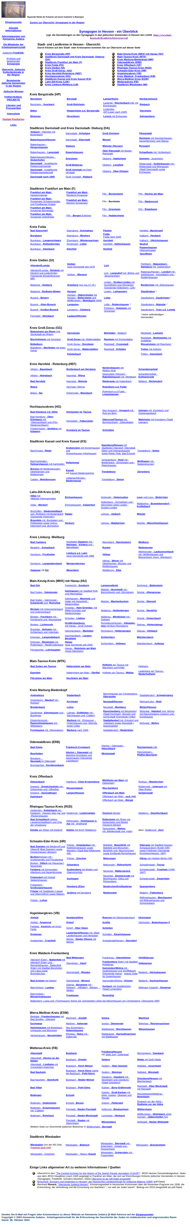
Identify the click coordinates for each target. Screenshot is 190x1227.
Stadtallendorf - (156, 695)
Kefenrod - (115, 1109)
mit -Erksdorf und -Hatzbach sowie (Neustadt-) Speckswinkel (120, 723)
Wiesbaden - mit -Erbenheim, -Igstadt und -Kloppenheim (116, 1146)
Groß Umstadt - (79, 176)
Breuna (34, 468)
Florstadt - (81, 1109)
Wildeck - (150, 381)
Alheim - (41, 369)
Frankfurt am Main (40, 192)
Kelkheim (143, 666)
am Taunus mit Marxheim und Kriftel (115, 666)
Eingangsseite (144, 1214)
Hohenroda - (79, 393)
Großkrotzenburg (75, 623)
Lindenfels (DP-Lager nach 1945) (115, 110)
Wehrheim (144, 419)
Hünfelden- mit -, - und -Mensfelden (80, 544)
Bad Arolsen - (42, 987)
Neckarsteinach (148, 98)
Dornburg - (42, 554)
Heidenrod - (80, 813)
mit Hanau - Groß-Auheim (79, 625)
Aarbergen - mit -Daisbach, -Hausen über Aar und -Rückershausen (47, 813)
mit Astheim (151, 349)
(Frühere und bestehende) (13, 61)
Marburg (71, 730)
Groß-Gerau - (80, 344)
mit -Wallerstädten (84, 339)
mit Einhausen (115, 116)
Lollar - (116, 304)
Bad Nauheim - (44, 1079)
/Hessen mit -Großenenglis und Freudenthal (46, 858)
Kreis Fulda (38, 226)
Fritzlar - (76, 858)
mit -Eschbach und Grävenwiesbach (153, 412)
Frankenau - (116, 957)
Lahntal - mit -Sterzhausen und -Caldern (81, 714)
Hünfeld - (151, 230)
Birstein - (41, 624)
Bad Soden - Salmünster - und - (45, 601)
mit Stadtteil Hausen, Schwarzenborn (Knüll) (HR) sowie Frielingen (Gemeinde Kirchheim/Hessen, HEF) (156, 849)
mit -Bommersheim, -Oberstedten (117, 421)
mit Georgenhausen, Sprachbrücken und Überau (156, 139)
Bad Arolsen (37, 980)
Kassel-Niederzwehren (82, 473)
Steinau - (150, 624)
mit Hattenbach (117, 381)
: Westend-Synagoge (77, 194)
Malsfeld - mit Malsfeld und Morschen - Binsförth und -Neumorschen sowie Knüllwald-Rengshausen (119, 849)
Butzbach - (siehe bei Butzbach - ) (82, 1072)
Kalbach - (150, 235)
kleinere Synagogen (77, 201)
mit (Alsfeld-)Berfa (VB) (159, 858)
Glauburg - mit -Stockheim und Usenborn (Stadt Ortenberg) (116, 1080)
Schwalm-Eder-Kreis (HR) (48, 841)
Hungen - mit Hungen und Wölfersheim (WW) (84, 298)
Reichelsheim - (147, 753)
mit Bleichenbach (149, 1080)
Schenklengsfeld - (148, 375)
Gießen (71, 264)
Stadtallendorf (111, 720)
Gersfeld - (116, 244)
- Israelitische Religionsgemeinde (43, 165)
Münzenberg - (150, 1053)
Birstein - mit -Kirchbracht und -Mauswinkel (45, 618)
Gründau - (75, 618)
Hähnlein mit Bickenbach (42, 133)
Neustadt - (114, 707)
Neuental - (117, 871)
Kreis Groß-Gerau (42, 327)
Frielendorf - (41, 886)
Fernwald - (42, 316)
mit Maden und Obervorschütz (82, 871)
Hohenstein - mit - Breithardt (81, 822)
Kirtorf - (77, 928)
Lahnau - (113, 523)
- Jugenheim (151, 158)
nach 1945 (82, 730)
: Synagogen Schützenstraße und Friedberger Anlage (45, 201)
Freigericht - (77, 585)
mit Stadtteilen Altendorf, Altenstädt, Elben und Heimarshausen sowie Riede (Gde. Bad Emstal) (119, 449)
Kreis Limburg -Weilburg (47, 537)
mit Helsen (50, 980)
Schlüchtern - (113, 643)
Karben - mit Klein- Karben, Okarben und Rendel (117, 1095)
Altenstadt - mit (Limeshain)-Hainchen (44, 1066)
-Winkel (116, 813)
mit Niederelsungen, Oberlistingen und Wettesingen (45, 471)
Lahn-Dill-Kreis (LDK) (45, 492)
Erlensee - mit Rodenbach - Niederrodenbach (46, 643)
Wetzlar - (152, 523)
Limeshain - (113, 1115)
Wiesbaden (36, 1144)
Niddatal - (149, 1065)
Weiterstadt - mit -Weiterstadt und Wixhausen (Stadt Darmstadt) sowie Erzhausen (157, 168)
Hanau (68, 642)
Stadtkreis (37, 128)
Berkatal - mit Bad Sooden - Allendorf (47, 1018)
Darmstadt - (78, 133)
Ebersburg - (80, 230)
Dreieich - (43, 792)
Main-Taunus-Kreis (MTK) (48, 661)
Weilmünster (145, 547)
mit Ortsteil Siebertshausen (42, 878)
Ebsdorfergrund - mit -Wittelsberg (44, 723)
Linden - (115, 291)
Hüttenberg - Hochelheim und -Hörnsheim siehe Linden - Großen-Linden (117, 505)
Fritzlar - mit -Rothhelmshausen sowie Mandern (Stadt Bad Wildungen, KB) (84, 849)
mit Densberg (79, 892)
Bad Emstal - (40, 450)
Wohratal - (149, 723)
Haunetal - (75, 375)
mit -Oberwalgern (46, 730)
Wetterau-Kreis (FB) (44, 1048)
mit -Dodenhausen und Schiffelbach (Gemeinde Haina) (119, 971)
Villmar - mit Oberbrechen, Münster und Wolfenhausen (116, 563)
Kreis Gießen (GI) (42, 260)
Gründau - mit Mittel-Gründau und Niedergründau (81, 610)
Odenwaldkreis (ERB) (45, 742)
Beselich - (42, 547)
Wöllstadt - (152, 1121)
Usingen (143, 410)
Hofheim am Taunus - (118, 672)
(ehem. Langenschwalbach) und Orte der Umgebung (46, 822)
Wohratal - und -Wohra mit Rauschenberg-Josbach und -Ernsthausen (157, 714)
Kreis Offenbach (41, 776)
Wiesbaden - (77, 1144)
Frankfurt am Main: (41, 207)
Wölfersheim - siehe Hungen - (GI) (154, 1115)
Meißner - (77, 1023)
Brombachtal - (47, 765)
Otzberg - (114, 158)
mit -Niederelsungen (146, 462)
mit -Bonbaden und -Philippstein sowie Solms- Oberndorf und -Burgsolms (47, 523)
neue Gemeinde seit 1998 (80, 555)
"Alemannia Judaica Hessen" (73, 1184)
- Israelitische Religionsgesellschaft (43, 171)
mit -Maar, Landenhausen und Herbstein (83, 934)
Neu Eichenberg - (75, 1029)
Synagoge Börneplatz (41, 209)
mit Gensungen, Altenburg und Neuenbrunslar (46, 871)
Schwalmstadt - (152, 864)
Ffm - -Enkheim (78, 215)
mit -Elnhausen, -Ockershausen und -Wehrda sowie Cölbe (82, 723)
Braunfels (36, 520)
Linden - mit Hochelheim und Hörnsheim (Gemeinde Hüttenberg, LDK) (119, 285)
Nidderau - (115, 610)
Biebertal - (41, 285)
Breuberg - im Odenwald (42, 760)
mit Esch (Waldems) (81, 830)
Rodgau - (150, 781)
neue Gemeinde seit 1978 (81, 266)
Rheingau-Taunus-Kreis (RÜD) (51, 806)
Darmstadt (36, 163)
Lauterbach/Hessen (77, 932)
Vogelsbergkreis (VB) (45, 913)
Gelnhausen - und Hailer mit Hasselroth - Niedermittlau (80, 601)
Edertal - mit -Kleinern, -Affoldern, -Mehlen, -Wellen (83, 987)
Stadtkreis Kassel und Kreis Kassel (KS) (58, 441)
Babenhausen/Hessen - (43, 158)
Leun (140, 497)
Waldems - (153, 813)
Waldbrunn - (111, 570)
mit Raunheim (156, 344)
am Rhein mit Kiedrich (46, 830)
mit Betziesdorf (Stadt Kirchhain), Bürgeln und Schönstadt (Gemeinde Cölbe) (120, 714)
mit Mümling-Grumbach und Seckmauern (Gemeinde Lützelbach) (79, 756)
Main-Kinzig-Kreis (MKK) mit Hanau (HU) (59, 581)
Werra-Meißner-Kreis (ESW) (49, 1012)
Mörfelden (109, 333)
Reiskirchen (148, 285)
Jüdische (13, 52)
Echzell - (75, 1103)
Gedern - (114, 1065)
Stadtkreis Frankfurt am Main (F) (52, 188)
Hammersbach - (79, 630)
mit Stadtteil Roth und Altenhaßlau (81, 592)
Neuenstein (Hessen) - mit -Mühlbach (119, 375)
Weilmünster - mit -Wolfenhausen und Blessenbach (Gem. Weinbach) (156, 554)
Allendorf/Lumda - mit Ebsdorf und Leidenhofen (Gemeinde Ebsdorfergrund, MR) (47, 274)
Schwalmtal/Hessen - (119, 940)
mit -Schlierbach (155, 152)
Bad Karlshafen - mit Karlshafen (47, 462)
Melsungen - (117, 864)
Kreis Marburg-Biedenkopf (48, 690)
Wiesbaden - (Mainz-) (80, 1154)
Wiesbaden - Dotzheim (42, 1154)
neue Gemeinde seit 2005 (79, 644)
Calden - (43, 479)
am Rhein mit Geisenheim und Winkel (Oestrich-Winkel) (116, 822)
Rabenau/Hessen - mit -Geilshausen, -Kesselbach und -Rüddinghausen (158, 274)
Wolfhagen (143, 461)
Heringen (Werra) (75, 386)
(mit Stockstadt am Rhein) (45, 333)
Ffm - (112, 193)
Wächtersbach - (150, 643)
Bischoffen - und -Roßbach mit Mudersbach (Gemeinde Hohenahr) (46, 514)
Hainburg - (82, 781)
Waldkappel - (116, 1029)
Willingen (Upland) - (154, 987)
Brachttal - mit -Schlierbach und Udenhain (44, 631)
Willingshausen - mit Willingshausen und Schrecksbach (156, 900)
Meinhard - (76, 1018)
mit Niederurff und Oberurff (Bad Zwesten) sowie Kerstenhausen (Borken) (47, 849)
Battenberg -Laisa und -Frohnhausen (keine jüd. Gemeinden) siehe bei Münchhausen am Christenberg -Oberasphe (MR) (95, 1000)
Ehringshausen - (80, 504)
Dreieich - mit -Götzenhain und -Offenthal (47, 788)
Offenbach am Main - (119, 796)
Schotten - (116, 934)
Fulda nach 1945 (112, 236)
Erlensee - (45, 637)
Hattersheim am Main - (83, 672)
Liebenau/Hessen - (76, 479)
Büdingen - (43, 1103)
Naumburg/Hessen (112, 445)
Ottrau (143, 858)
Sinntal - (149, 592)
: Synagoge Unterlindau (42, 215)
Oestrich (107, 813)
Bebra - (36, 393)
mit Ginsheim (45, 339)
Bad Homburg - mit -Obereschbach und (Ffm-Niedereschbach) (44, 420)
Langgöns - (78, 309)
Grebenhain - (43, 940)
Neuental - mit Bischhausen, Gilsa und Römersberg (118, 878)
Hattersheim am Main (78, 666)
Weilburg (143, 542)
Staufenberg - (155, 297)
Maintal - (115, 601)
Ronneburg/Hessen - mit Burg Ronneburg (118, 624)
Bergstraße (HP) (49, 94)
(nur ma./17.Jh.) (81, 285)
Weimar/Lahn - (150, 701)
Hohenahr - (114, 497)
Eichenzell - (77, 244)
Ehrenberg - (83, 240)
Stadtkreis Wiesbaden (45, 1136)
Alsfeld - (40, 922)
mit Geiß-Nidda (149, 1059)
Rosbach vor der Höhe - (150, 1103)
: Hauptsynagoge (41, 194)
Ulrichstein (144, 917)
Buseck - (39, 297)
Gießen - (77, 274)
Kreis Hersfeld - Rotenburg (49, 364)
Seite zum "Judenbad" (117, 1054)
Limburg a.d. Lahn (76, 553)
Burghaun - (45, 240)
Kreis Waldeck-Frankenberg (49, 953)
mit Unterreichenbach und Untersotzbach (46, 610)
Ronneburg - (116, 630)
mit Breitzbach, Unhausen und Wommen (46, 1029)
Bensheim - (42, 104)
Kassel (70, 470)
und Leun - (155, 497)
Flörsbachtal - (45, 649)
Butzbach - (76, 1059)
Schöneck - (150, 585)
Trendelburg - (148, 450)
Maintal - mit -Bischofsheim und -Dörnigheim (117, 591)
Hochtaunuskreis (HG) (45, 406)
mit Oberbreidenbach (118, 917)
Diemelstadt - (78, 972)
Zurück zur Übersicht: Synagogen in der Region (57, 22)
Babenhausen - (39, 146)
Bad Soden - (44, 592)
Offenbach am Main (113, 792)
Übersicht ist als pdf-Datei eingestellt (110, 1178)
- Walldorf (121, 333)
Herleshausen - (46, 1035)
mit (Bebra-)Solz (113, 369)
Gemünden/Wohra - (117, 980)
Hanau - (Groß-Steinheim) (80, 649)
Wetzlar (141, 514)
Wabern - (151, 892)
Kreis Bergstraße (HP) (57, 54)
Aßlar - (39, 504)
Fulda (106, 234)
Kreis (33, 94)
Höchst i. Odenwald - (113, 747)
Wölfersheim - (99, 1126)
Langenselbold (109, 585)
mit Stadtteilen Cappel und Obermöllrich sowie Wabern (47, 892)
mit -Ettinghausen (164, 285)
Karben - (116, 1087)
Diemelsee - (76, 963)
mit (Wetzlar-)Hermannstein (43, 497)
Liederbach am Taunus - (151, 672)
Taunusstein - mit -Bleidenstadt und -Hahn (117, 830)
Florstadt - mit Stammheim (77, 1122)
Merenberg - (116, 542)
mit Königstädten (118, 339)
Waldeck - (152, 972)
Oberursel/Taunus (112, 419)
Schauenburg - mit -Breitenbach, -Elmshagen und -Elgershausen (118, 462)
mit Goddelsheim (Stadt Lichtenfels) (116, 987)
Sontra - (112, 1023)
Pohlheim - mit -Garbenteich (156, 265)
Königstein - (79, 421)
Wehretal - (154, 1023)
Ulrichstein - (154, 922)
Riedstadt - (152, 333)
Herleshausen (38, 1027)
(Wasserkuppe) (148, 249)
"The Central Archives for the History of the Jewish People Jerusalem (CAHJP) (97, 1173)
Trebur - (151, 354)
